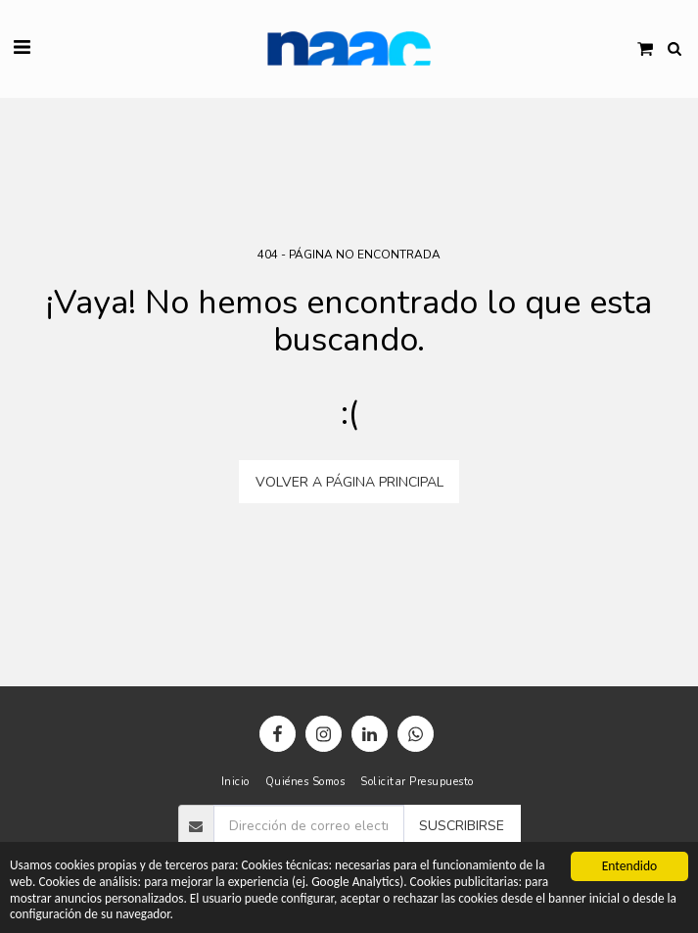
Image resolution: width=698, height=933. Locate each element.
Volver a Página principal (349, 482)
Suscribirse (461, 825)
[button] (21, 47)
